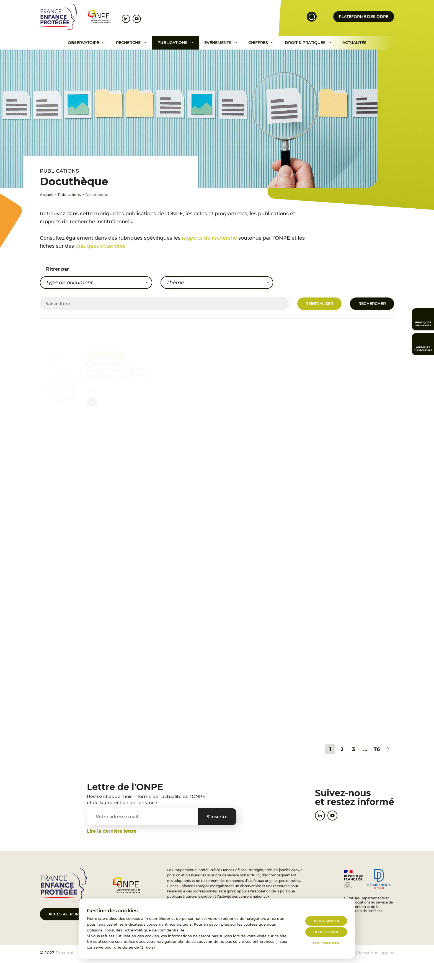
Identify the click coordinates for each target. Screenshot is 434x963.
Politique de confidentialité (159, 930)
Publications (172, 42)
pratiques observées (100, 246)
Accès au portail (67, 914)
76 (377, 749)
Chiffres (258, 42)
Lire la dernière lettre (111, 831)
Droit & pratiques (305, 42)
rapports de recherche (209, 238)
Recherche (128, 42)
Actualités (354, 42)
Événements (217, 42)
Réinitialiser (319, 303)
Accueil (46, 194)
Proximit (65, 952)
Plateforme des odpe (363, 16)
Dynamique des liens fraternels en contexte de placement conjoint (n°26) (116, 369)
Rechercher (372, 303)
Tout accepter (326, 921)
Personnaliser (326, 943)
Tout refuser (326, 932)
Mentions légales (376, 952)
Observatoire (83, 42)
